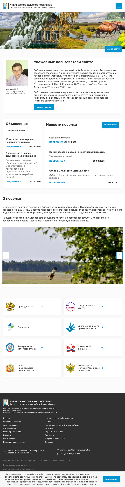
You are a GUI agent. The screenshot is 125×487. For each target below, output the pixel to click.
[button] (62, 255)
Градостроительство (12, 432)
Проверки (49, 435)
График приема (44, 107)
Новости (7, 435)
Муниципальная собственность (59, 418)
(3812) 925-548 (66, 454)
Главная (6, 418)
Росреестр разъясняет (55, 438)
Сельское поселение (12, 421)
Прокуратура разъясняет (14, 442)
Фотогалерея (9, 438)
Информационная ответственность (18, 469)
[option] (62, 255)
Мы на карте (113, 49)
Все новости (110, 125)
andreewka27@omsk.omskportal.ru (75, 450)
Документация (9, 428)
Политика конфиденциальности (17, 465)
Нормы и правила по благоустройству (62, 425)
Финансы (49, 442)
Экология (49, 428)
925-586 (76, 454)
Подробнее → (13, 146)
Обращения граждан (54, 432)
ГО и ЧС (48, 421)
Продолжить (111, 479)
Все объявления (16, 131)
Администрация (10, 425)
